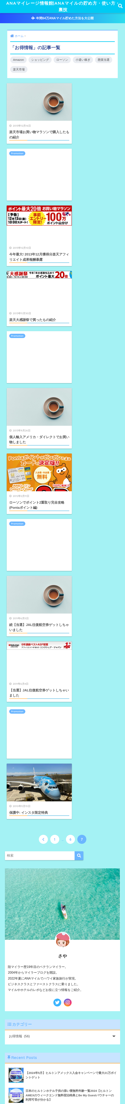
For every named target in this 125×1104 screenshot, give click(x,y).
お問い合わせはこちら (31, 940)
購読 (20, 1060)
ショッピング (40, 60)
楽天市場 (19, 70)
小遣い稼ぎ (83, 60)
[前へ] (43, 447)
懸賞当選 (104, 60)
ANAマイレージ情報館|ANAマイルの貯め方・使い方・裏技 (63, 6)
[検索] (79, 464)
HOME (62, 1088)
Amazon (18, 60)
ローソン (62, 60)
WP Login (22, 951)
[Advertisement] (90, 110)
